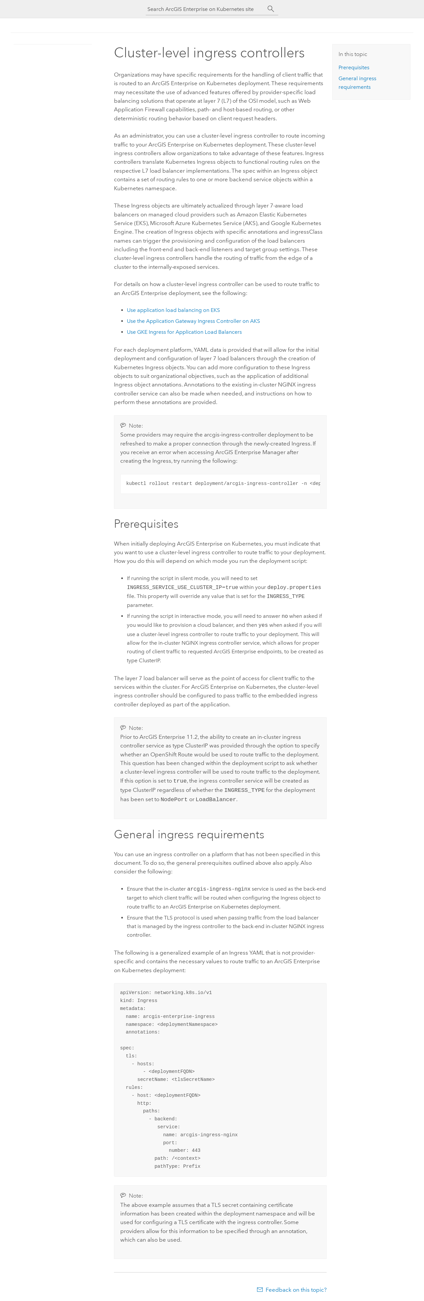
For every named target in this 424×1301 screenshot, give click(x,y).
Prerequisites (354, 67)
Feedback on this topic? (296, 1287)
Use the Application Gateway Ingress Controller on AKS (193, 321)
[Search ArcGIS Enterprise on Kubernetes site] (205, 9)
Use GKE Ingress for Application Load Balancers (184, 332)
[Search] (271, 9)
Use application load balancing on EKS (173, 310)
